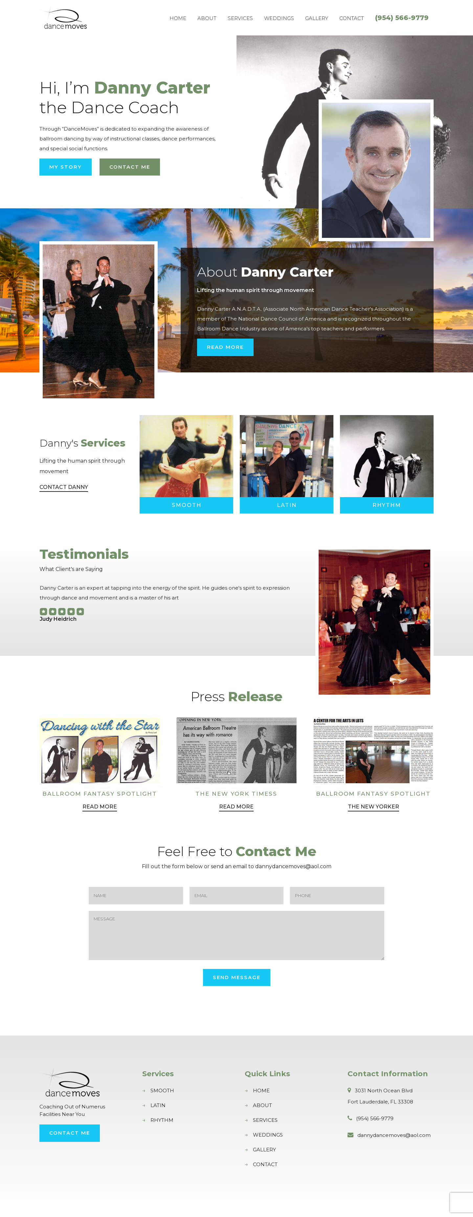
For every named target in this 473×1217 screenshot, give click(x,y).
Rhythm (386, 505)
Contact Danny (63, 487)
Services (240, 18)
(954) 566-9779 (402, 18)
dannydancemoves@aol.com (394, 1145)
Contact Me (129, 167)
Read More (225, 347)
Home (177, 18)
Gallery (316, 18)
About (206, 18)
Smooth (186, 505)
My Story (65, 167)
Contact (351, 18)
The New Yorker (373, 816)
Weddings (279, 18)
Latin (287, 505)
